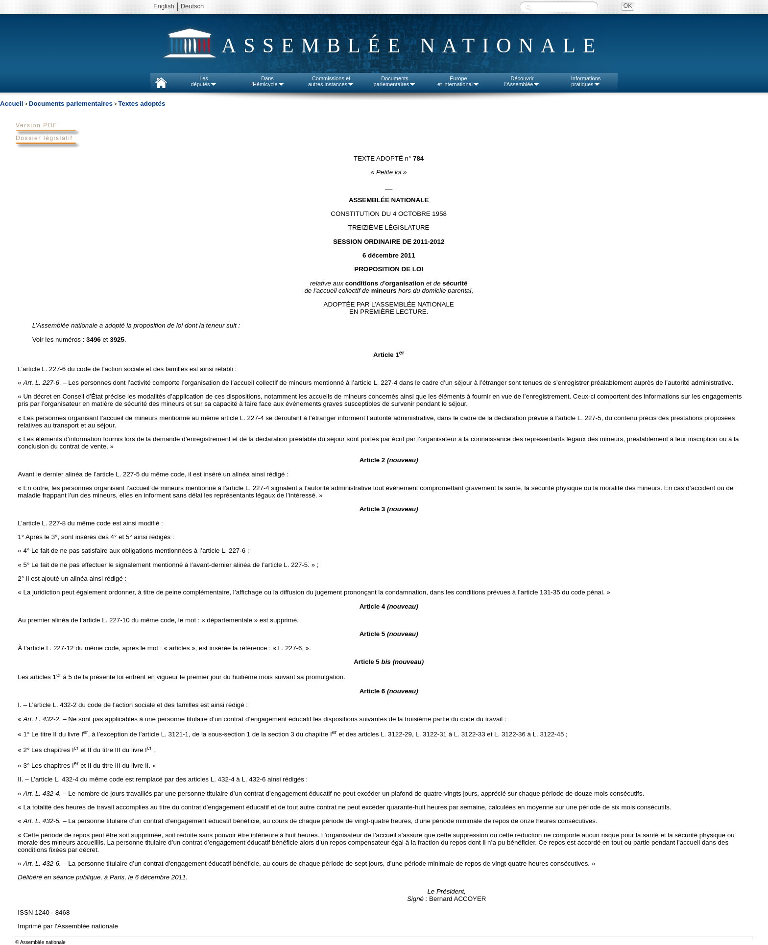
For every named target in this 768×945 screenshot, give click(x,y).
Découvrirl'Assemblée (522, 81)
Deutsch (192, 6)
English (163, 6)
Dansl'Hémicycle (267, 81)
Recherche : (528, 7)
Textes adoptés (141, 103)
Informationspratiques (586, 81)
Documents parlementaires (71, 103)
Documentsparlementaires (395, 81)
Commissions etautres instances (331, 81)
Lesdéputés (203, 81)
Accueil (11, 103)
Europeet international (458, 81)
